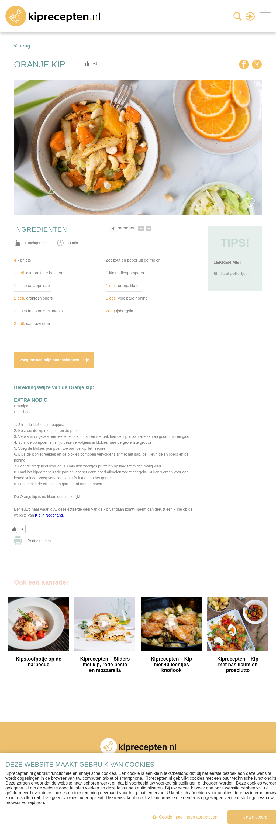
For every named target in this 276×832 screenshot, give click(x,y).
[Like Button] (87, 64)
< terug (22, 46)
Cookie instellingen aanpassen (184, 817)
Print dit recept (39, 541)
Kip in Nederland (49, 516)
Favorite (250, 202)
